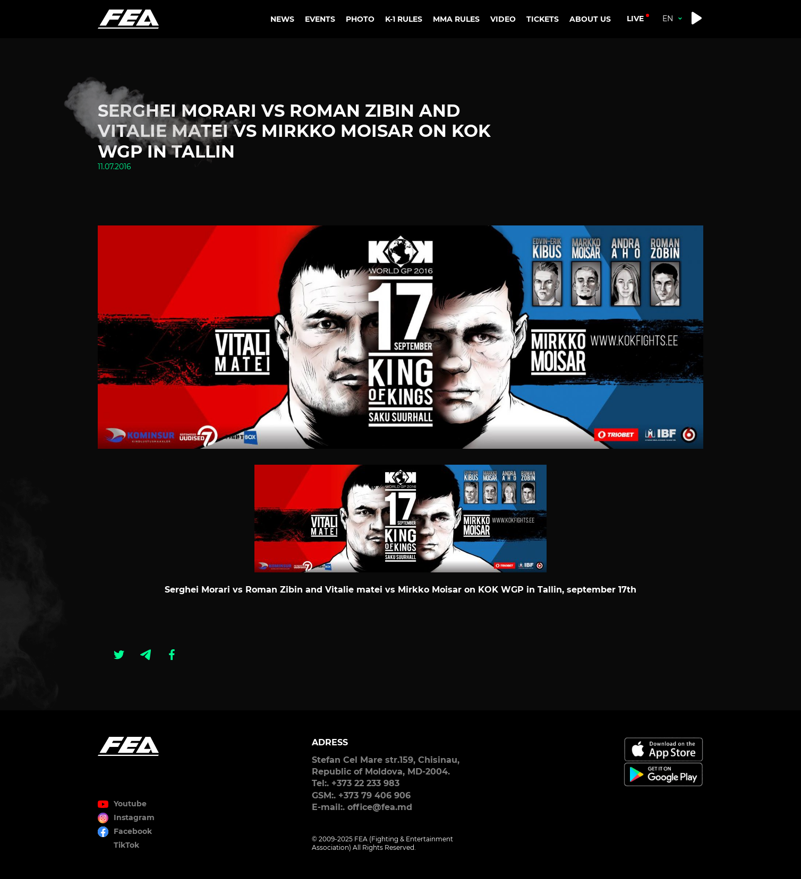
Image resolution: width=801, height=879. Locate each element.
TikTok (126, 845)
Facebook (133, 831)
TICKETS (542, 19)
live (635, 18)
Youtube (130, 803)
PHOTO (360, 19)
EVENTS (320, 19)
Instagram (134, 817)
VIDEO (503, 19)
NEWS (282, 19)
